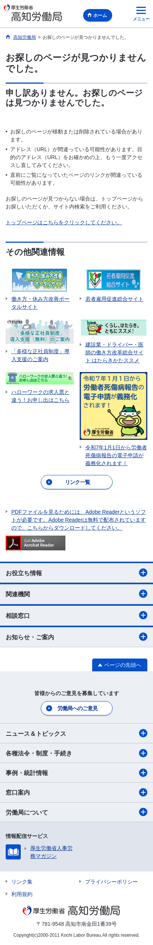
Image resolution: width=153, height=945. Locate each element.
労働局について (76, 812)
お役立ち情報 (76, 572)
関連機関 (76, 594)
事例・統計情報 (76, 773)
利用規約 (21, 894)
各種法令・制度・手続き (76, 753)
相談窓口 (76, 615)
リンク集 (21, 882)
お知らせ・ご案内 (76, 637)
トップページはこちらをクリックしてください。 (64, 222)
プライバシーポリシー (111, 882)
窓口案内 (76, 792)
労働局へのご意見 (77, 708)
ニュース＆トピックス (76, 733)
